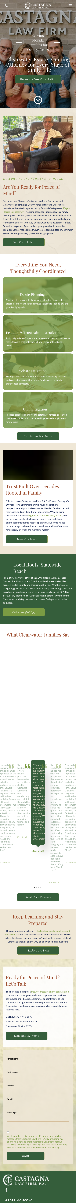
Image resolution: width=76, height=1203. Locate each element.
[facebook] (6, 1190)
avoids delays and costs (15, 592)
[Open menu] (70, 5)
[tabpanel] (38, 806)
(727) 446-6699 (24, 1016)
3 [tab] (39, 888)
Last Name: (12, 1072)
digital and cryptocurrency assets (45, 515)
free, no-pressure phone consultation (50, 991)
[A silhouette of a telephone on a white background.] (6, 6)
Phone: (10, 1085)
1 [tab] (35, 888)
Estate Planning (32, 294)
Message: (12, 1112)
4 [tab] (41, 888)
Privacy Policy (52, 1147)
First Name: (13, 1058)
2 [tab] (37, 888)
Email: (10, 1098)
